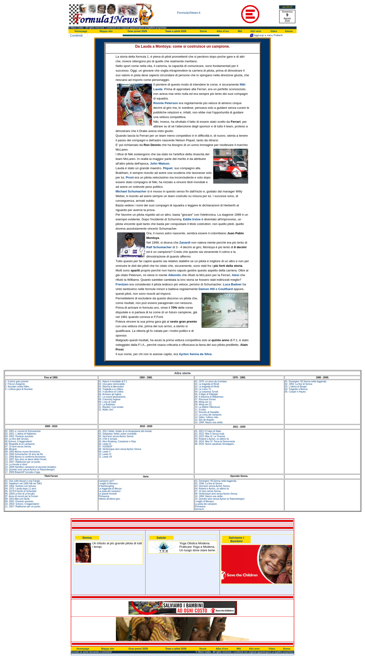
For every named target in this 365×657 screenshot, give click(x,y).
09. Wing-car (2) (203, 404)
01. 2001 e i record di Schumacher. (23, 431)
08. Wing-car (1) (203, 402)
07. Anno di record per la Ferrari (21, 496)
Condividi (76, 35)
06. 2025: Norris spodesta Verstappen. (215, 444)
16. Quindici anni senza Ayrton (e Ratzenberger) (30, 469)
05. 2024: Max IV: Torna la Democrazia (215, 441)
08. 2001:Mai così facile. (17, 499)
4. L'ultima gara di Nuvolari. (19, 389)
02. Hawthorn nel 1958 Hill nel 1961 (23, 483)
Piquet (167, 168)
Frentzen (122, 284)
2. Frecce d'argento (15, 384)
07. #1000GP (105, 446)
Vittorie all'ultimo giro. (110, 499)
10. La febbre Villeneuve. (207, 407)
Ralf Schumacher (159, 247)
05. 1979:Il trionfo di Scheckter (21, 491)
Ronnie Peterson (165, 103)
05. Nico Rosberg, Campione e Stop (117, 441)
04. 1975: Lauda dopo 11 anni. (21, 488)
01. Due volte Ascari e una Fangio (22, 481)
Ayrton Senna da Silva (195, 354)
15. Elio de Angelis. (205, 420)
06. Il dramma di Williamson (209, 397)
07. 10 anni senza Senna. (18, 446)
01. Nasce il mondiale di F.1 (113, 381)
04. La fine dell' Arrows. (17, 439)
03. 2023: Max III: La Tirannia (210, 436)
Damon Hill (207, 289)
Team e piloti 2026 (175, 31)
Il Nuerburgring (106, 486)
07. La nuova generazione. (112, 397)
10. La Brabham (107, 404)
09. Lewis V (105, 451)
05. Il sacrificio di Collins (111, 391)
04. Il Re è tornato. (108, 439)
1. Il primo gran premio (16, 381)
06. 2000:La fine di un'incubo (20, 493)
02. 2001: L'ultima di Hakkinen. (21, 433)
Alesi (235, 275)
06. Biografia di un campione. (20, 444)
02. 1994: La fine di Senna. (299, 384)
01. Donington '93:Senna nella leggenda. (306, 381)
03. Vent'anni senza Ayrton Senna (116, 436)
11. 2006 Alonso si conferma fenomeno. (25, 457)
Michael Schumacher (131, 191)
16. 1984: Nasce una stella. (209, 422)
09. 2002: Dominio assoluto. (19, 501)
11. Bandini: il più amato (111, 407)
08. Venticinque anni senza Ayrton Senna (120, 449)
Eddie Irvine (192, 219)
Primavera (104, 496)
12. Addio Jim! (106, 409)
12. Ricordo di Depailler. (207, 412)
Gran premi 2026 (137, 31)
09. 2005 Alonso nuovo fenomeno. (23, 451)
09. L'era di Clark (107, 402)
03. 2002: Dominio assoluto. (19, 436)
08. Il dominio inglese (110, 399)
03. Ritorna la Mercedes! (111, 386)
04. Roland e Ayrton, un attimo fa (212, 439)
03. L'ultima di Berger (296, 386)
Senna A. (199, 509)
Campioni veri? (106, 481)
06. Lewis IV (105, 444)
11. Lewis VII (105, 457)
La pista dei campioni (110, 491)
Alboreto (174, 275)
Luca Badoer (232, 284)
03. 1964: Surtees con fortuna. (21, 486)
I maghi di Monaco (108, 483)
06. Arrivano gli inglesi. (110, 394)
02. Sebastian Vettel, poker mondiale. (118, 433)
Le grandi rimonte (108, 493)
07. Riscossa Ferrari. (205, 399)
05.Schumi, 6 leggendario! (18, 441)
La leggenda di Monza (110, 488)
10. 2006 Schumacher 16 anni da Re (24, 454)
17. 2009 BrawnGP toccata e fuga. (23, 472)
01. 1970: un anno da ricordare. (211, 381)
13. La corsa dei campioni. (208, 414)
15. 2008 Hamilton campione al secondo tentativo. (31, 467)
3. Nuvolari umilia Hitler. (17, 386)
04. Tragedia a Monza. (296, 389)
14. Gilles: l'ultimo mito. (207, 417)
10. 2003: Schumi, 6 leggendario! (22, 504)
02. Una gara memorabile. (112, 384)
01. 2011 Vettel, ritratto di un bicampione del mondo (125, 431)
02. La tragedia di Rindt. (207, 384)
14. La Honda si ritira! (16, 464)
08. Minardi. (11, 449)
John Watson (159, 163)
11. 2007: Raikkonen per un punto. (23, 506)
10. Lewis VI (105, 454)
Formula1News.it (188, 12)
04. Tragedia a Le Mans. (111, 389)
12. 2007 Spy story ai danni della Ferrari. (26, 459)
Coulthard (225, 289)
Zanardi (184, 242)
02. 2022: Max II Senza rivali (209, 433)
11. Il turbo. (200, 409)
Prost (130, 177)
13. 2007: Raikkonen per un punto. (23, 462)
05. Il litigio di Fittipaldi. (206, 394)
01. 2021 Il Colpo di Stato (208, 431)
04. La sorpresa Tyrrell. (207, 391)
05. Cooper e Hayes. (295, 391)
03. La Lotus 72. (203, 389)
